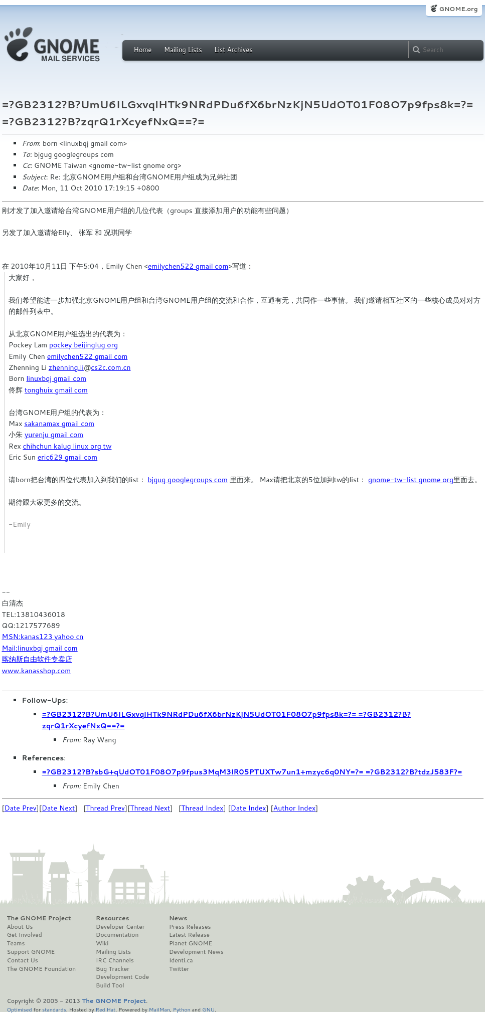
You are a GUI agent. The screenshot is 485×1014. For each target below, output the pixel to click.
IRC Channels (115, 960)
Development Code (122, 977)
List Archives (233, 49)
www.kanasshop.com (36, 671)
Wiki (102, 943)
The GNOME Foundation (41, 969)
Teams (16, 943)
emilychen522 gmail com (188, 266)
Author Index (294, 808)
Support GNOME (31, 952)
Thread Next (150, 808)
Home (143, 49)
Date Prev (21, 808)
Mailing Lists (183, 49)
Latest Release (189, 935)
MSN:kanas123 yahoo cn (43, 637)
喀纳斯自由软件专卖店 (37, 659)
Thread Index (202, 808)
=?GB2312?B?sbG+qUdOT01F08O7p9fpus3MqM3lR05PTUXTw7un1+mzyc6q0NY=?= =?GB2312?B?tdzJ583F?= (252, 772)
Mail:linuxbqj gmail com (40, 648)
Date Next (58, 808)
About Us (20, 927)
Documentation (117, 935)
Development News (196, 952)
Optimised (19, 1009)
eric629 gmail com (67, 457)
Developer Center (120, 927)
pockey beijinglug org (83, 345)
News (178, 918)
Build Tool (110, 985)
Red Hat (105, 1009)
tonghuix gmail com (56, 390)
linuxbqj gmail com (56, 378)
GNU (208, 1009)
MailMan (159, 1009)
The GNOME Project (39, 918)
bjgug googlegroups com (187, 480)
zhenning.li (66, 367)
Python (182, 1009)
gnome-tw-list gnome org (410, 480)
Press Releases (190, 927)
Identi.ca (181, 960)
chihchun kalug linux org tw (67, 446)
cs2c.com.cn (110, 367)
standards (54, 1009)
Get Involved (24, 935)
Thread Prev (105, 808)
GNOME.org (458, 9)
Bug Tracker (112, 969)
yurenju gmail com (54, 435)
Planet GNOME (190, 943)
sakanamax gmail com (59, 424)
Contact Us (22, 960)
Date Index (248, 808)
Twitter (179, 969)
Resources (112, 918)
